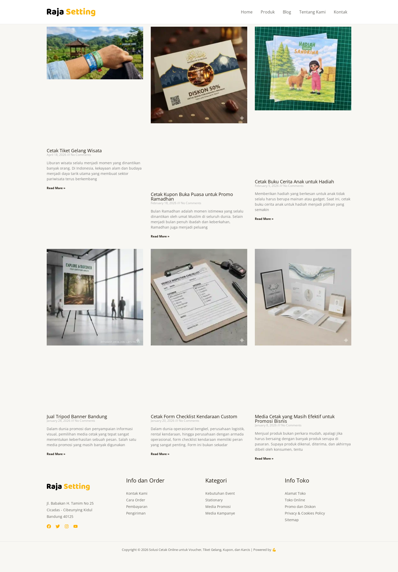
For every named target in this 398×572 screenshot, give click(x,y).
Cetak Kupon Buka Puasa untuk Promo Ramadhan (192, 196)
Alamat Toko (295, 493)
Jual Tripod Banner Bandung (77, 416)
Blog (287, 12)
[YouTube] (75, 526)
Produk (268, 12)
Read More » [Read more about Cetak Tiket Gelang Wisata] (56, 188)
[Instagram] (66, 526)
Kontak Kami (136, 493)
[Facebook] (49, 526)
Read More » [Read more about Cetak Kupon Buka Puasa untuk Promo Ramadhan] (160, 236)
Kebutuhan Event (220, 493)
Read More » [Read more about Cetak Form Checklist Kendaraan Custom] (160, 454)
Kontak (340, 12)
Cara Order (135, 500)
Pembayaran (136, 506)
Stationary (214, 500)
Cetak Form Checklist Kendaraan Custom (194, 416)
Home (247, 12)
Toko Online (295, 500)
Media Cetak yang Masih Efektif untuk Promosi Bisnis (295, 418)
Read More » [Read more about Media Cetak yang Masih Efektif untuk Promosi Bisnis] (264, 458)
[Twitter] (58, 526)
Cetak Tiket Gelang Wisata (74, 150)
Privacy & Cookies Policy (305, 513)
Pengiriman (136, 513)
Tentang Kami (312, 12)
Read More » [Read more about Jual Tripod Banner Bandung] (56, 454)
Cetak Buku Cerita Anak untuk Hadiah (294, 181)
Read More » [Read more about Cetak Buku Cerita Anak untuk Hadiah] (264, 219)
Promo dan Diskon (300, 506)
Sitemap (292, 519)
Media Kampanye (220, 513)
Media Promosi (218, 506)
